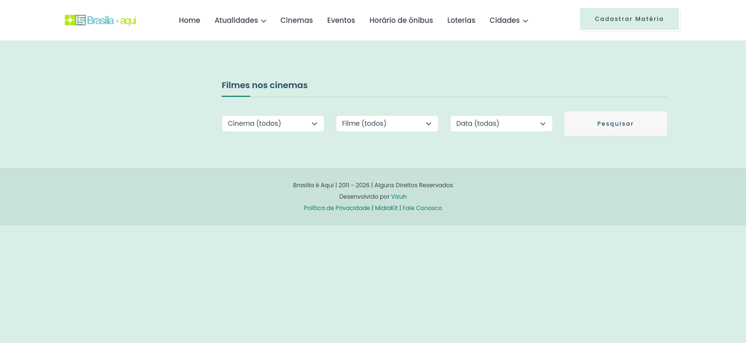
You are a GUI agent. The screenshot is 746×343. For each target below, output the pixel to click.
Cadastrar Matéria (629, 19)
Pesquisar (615, 124)
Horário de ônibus (401, 20)
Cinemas (297, 20)
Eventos (341, 20)
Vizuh (399, 196)
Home (189, 20)
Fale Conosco (422, 208)
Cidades (505, 20)
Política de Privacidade (337, 208)
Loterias (461, 20)
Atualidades (236, 20)
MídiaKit (386, 208)
